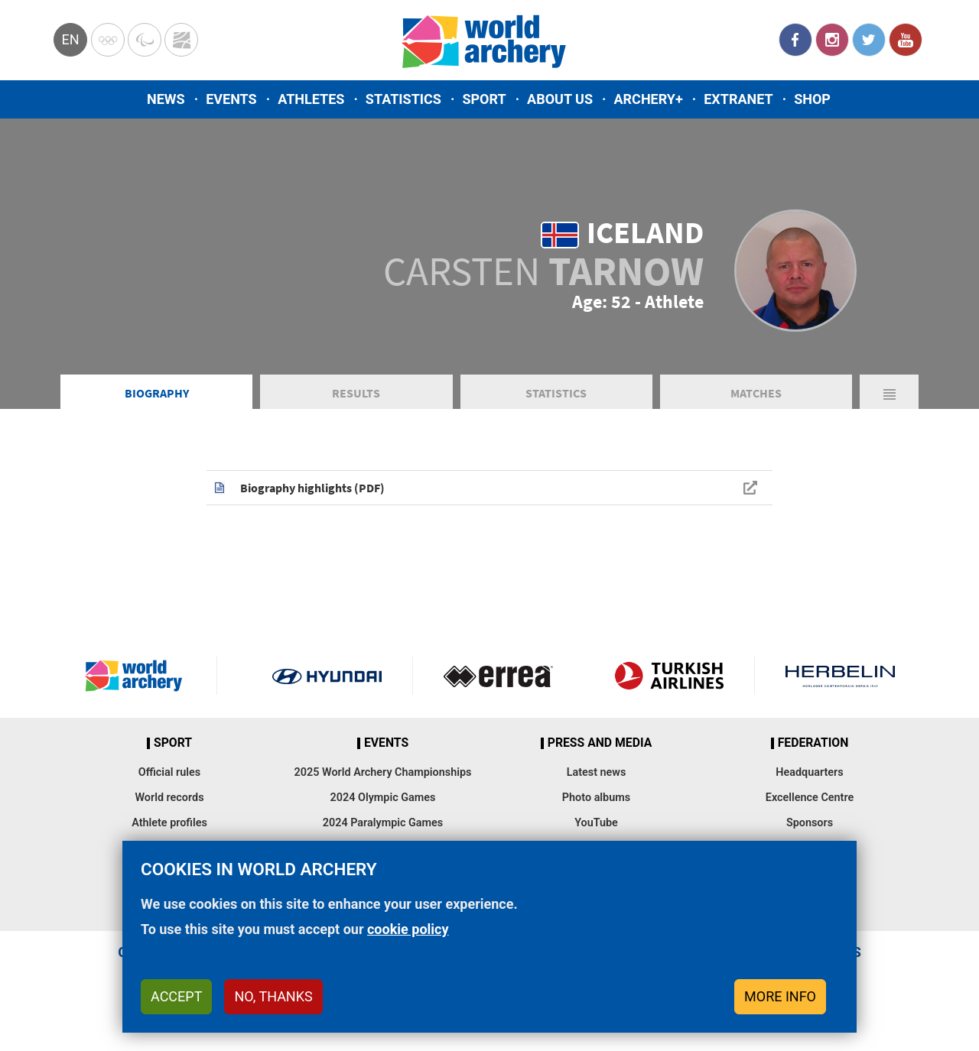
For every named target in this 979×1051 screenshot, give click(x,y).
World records (169, 797)
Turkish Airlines (669, 676)
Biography (157, 393)
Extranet (738, 99)
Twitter (869, 40)
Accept (176, 996)
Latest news (596, 772)
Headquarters (809, 772)
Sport (484, 99)
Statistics (403, 99)
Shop (812, 99)
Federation (813, 743)
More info (780, 996)
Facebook (795, 40)
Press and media (600, 743)
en (70, 39)
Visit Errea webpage (498, 676)
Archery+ (647, 99)
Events (231, 99)
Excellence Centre (810, 797)
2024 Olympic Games (383, 797)
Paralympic (144, 40)
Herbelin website (840, 676)
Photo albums (596, 797)
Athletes (311, 99)
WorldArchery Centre (181, 40)
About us (560, 99)
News (166, 99)
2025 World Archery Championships (383, 772)
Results (356, 393)
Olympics (108, 40)
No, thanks (273, 996)
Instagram (832, 40)
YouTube (905, 40)
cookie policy (408, 929)
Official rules (169, 772)
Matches (756, 393)
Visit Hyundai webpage (327, 676)
